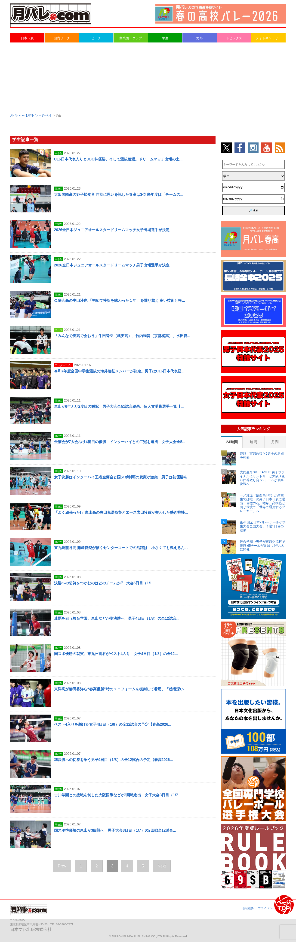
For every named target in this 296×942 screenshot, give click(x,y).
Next (161, 866)
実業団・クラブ (130, 38)
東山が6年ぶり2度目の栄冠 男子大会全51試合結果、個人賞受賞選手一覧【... (119, 406)
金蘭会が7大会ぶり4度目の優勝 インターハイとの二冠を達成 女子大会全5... (119, 442)
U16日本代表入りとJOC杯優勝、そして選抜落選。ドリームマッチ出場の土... (118, 159)
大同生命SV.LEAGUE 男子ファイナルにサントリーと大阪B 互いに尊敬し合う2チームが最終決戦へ (262, 478)
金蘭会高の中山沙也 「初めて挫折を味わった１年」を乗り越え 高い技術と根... (119, 300)
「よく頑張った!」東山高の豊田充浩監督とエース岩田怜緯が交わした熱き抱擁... (121, 512)
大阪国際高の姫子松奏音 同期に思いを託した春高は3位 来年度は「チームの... (118, 194)
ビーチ (96, 38)
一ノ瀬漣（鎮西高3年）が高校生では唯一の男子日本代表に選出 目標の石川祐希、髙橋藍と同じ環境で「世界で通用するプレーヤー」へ (262, 503)
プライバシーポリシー (272, 908)
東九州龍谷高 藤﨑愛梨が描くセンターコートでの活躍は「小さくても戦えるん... (121, 548)
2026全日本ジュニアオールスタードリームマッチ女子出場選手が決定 (112, 230)
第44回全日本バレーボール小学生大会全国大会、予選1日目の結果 (263, 526)
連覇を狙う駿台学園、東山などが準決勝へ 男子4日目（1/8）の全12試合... (116, 618)
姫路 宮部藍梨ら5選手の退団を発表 (262, 455)
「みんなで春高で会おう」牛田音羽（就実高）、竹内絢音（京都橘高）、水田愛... (122, 336)
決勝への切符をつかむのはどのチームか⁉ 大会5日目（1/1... (104, 583)
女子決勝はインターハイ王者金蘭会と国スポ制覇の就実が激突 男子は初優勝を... (122, 477)
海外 (199, 38)
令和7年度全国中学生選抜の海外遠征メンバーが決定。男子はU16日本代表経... (119, 371)
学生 (165, 38)
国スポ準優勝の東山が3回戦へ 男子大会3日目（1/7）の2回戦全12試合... (115, 830)
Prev (62, 866)
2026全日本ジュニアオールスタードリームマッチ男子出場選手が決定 (112, 265)
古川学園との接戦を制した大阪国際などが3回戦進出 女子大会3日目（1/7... (117, 795)
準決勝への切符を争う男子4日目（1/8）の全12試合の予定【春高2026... (113, 760)
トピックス (234, 38)
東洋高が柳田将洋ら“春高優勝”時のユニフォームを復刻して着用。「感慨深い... (120, 689)
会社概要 (248, 908)
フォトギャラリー (268, 38)
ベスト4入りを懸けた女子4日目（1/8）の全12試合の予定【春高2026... (112, 724)
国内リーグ (62, 38)
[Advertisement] (148, 77)
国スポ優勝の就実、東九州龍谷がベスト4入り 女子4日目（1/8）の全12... (116, 654)
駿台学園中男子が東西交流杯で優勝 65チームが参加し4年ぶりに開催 (262, 545)
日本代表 (27, 38)
